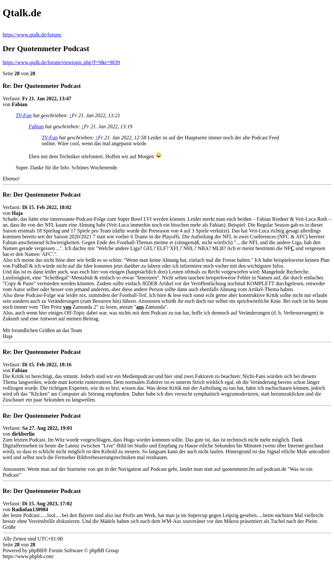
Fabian (36, 126)
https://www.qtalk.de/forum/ (32, 34)
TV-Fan (24, 115)
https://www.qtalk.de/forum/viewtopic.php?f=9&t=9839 (61, 62)
